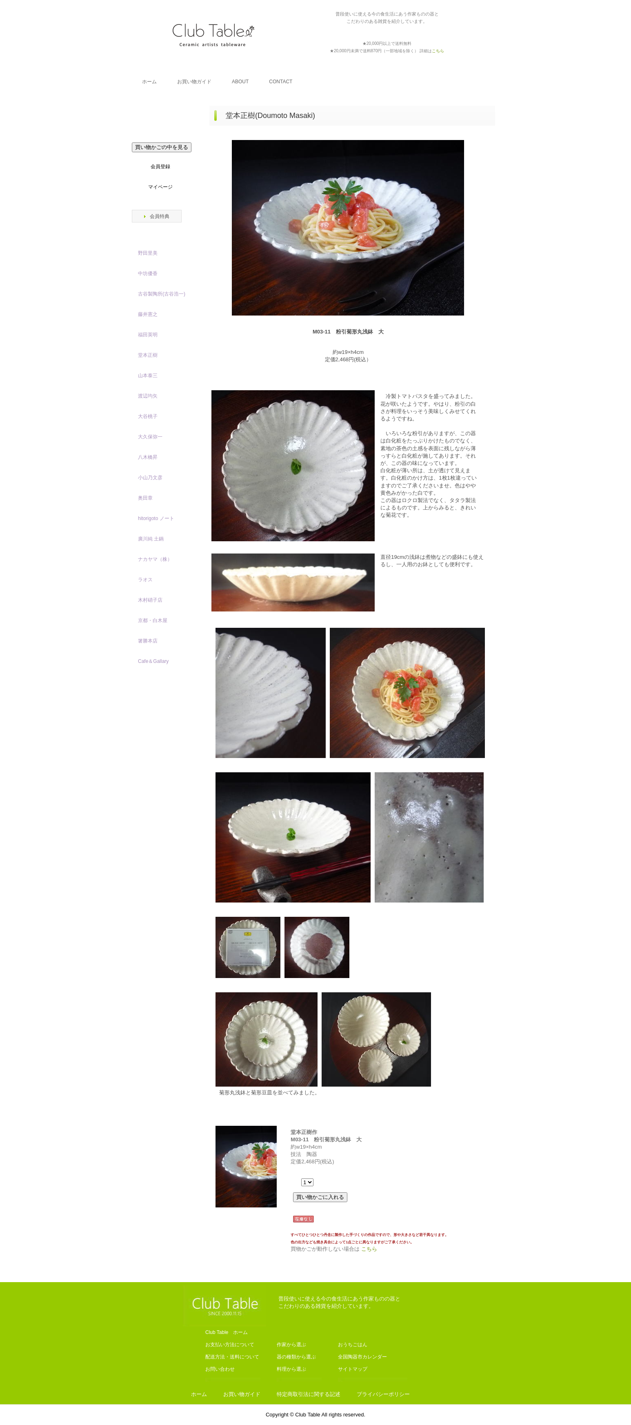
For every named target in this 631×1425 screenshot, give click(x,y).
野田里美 (148, 253)
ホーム (149, 81)
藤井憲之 (148, 314)
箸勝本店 (148, 641)
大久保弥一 (150, 437)
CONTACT (280, 81)
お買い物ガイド (194, 81)
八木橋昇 (148, 457)
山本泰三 (148, 375)
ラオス (145, 579)
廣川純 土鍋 (151, 539)
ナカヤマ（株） (155, 559)
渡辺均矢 (148, 396)
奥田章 (145, 498)
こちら (369, 1249)
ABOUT (240, 81)
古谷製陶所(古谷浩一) (161, 294)
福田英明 (148, 335)
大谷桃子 (148, 416)
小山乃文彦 (150, 477)
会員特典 (159, 216)
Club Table (213, 34)
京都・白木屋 (155, 620)
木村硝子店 (150, 600)
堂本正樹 (148, 355)
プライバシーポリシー (383, 1394)
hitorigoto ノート (156, 518)
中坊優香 (148, 273)
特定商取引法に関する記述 (308, 1394)
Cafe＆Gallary (153, 661)
